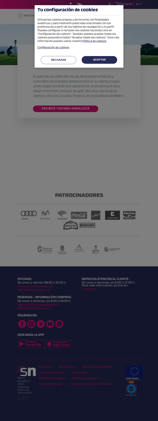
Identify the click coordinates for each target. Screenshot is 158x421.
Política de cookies (94, 41)
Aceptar (99, 60)
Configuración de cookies (53, 47)
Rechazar (58, 60)
